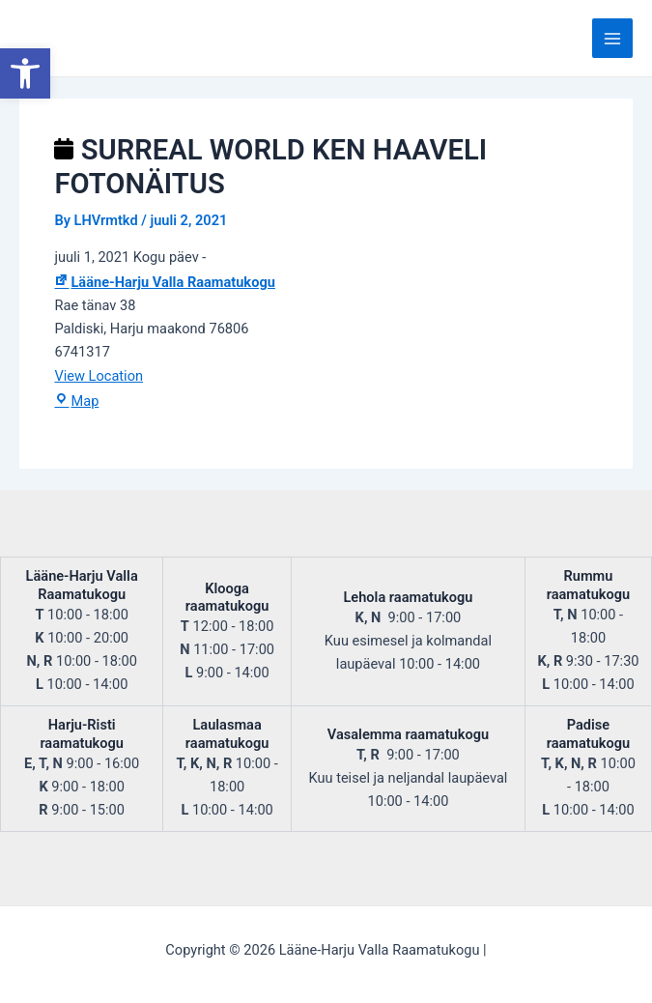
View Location (98, 376)
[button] (25, 73)
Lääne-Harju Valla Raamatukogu (164, 282)
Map (76, 401)
